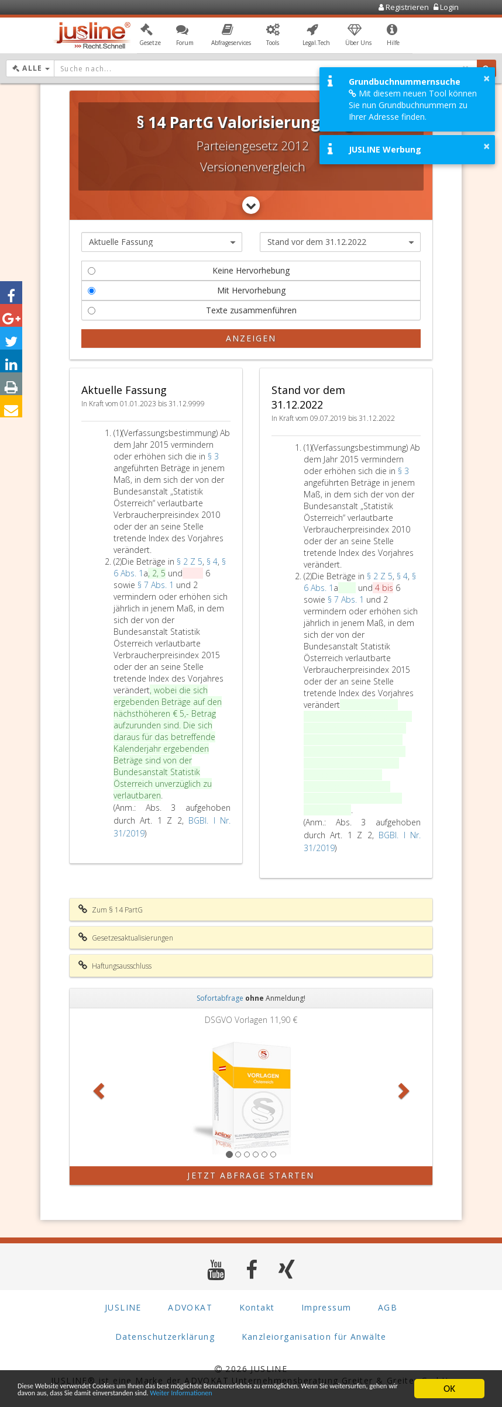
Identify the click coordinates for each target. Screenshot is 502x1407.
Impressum (326, 1307)
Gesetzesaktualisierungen (125, 937)
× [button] (486, 78)
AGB (387, 1307)
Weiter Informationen (61, 1394)
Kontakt (257, 1307)
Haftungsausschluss (115, 965)
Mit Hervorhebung (187, 290)
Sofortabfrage (220, 998)
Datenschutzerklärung (165, 1336)
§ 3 (213, 456)
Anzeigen (251, 338)
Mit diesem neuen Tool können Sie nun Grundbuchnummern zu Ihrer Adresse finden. (413, 105)
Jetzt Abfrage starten (250, 1175)
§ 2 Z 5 (189, 561)
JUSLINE (123, 1307)
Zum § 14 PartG (110, 909)
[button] (150, 37)
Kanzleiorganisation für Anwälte (314, 1336)
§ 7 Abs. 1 (156, 584)
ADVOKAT (190, 1307)
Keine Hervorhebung (189, 270)
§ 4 (212, 561)
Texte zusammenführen (192, 310)
